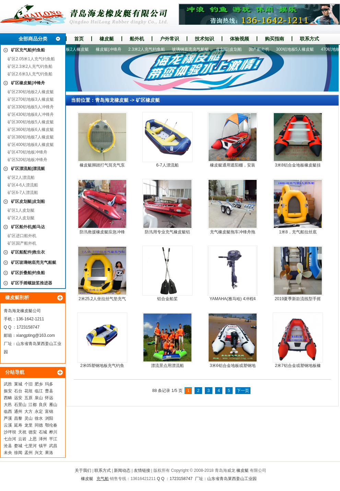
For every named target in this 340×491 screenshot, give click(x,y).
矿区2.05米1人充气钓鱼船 (31, 59)
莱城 (18, 384)
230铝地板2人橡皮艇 (73, 49)
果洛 (49, 452)
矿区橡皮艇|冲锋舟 (28, 83)
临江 (39, 391)
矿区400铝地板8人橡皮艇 (31, 144)
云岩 (22, 439)
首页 (79, 38)
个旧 (28, 384)
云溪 (8, 425)
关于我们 (83, 470)
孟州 (28, 452)
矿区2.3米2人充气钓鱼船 (30, 66)
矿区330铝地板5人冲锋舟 (31, 107)
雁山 (53, 404)
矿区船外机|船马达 (28, 226)
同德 (39, 425)
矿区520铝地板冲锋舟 (27, 159)
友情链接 (142, 470)
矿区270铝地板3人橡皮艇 (31, 99)
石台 (18, 391)
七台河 (10, 439)
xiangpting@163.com (35, 335)
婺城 (18, 445)
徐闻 (18, 452)
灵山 (28, 418)
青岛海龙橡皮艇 (112, 100)
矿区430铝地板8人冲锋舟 (31, 114)
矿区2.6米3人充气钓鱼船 (30, 74)
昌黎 (18, 418)
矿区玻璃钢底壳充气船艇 (33, 262)
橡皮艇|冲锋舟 (111, 49)
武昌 (53, 445)
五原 (28, 397)
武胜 (8, 384)
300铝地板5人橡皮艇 (298, 49)
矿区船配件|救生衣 (28, 252)
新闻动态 (122, 470)
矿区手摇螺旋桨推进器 (31, 283)
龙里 (28, 425)
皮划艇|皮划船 (231, 49)
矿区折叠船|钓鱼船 (28, 272)
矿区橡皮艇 (148, 100)
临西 (8, 411)
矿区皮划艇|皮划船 (28, 201)
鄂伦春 (51, 425)
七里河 (30, 445)
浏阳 (49, 418)
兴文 (39, 452)
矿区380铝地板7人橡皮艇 (31, 137)
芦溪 (8, 418)
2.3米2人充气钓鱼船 (149, 49)
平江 (53, 439)
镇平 (43, 445)
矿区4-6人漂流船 (23, 185)
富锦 (49, 411)
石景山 (20, 404)
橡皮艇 (106, 38)
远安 (18, 397)
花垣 (28, 391)
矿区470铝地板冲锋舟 (27, 152)
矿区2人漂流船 (21, 177)
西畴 (8, 397)
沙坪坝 (10, 432)
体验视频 (239, 38)
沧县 (8, 445)
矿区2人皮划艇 (21, 218)
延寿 (18, 425)
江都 (32, 404)
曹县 (49, 391)
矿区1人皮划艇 (21, 210)
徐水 (39, 418)
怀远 (49, 397)
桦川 (53, 432)
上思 (32, 439)
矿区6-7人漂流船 (23, 192)
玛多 (49, 384)
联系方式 (309, 38)
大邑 (8, 404)
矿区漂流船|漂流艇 (28, 168)
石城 (43, 432)
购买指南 (274, 38)
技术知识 (204, 38)
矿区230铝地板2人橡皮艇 (31, 91)
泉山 (39, 397)
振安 (8, 391)
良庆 (43, 404)
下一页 (243, 390)
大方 (28, 411)
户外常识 (169, 38)
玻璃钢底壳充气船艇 (193, 49)
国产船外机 (261, 49)
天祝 (22, 432)
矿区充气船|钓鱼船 (28, 50)
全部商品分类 (33, 38)
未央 (8, 452)
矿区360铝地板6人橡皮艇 (31, 129)
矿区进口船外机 (22, 235)
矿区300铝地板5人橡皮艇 (31, 122)
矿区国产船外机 (22, 243)
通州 (18, 411)
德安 (32, 432)
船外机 (137, 38)
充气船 (102, 478)
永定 (39, 411)
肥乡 (39, 384)
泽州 (43, 439)
